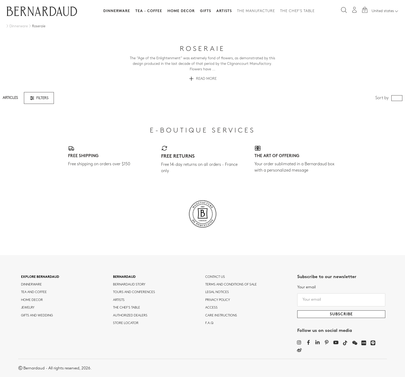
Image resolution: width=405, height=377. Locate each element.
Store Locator (126, 323)
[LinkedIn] (317, 342)
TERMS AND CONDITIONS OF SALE (231, 284)
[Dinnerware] (16, 26)
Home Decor (181, 11)
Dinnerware (116, 11)
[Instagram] (299, 342)
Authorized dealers (130, 315)
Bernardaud (124, 277)
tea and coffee (34, 292)
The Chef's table (297, 11)
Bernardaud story (129, 284)
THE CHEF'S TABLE (126, 307)
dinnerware (31, 284)
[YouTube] (336, 342)
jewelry (27, 307)
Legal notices (217, 292)
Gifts (205, 11)
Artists (224, 11)
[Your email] (341, 299)
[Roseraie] (36, 26)
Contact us (215, 277)
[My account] (354, 10)
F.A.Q (209, 323)
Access (211, 307)
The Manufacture (256, 11)
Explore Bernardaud (40, 277)
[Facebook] (308, 342)
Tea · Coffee (148, 11)
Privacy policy (217, 300)
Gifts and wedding (37, 315)
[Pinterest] (326, 342)
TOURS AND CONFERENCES (134, 292)
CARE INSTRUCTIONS (221, 315)
